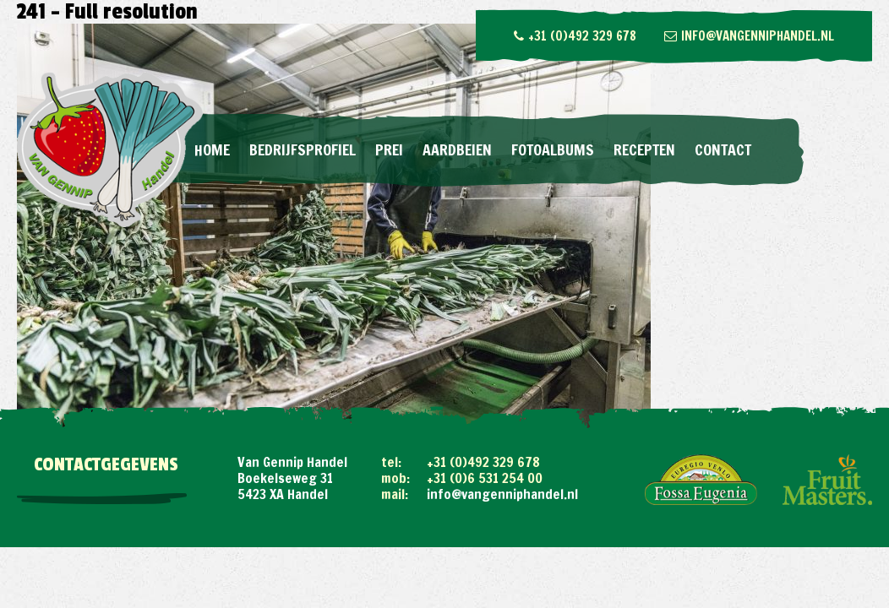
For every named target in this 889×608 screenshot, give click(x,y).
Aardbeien (457, 149)
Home (212, 149)
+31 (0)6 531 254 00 (485, 478)
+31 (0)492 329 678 (575, 36)
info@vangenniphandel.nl (749, 36)
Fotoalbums (552, 149)
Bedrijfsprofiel (302, 149)
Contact (723, 149)
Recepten (644, 149)
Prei (389, 149)
